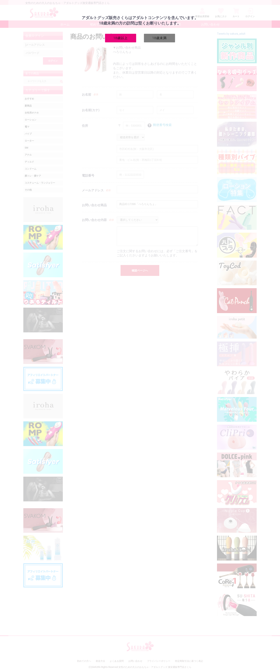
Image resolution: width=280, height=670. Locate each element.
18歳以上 (120, 38)
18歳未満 (159, 38)
